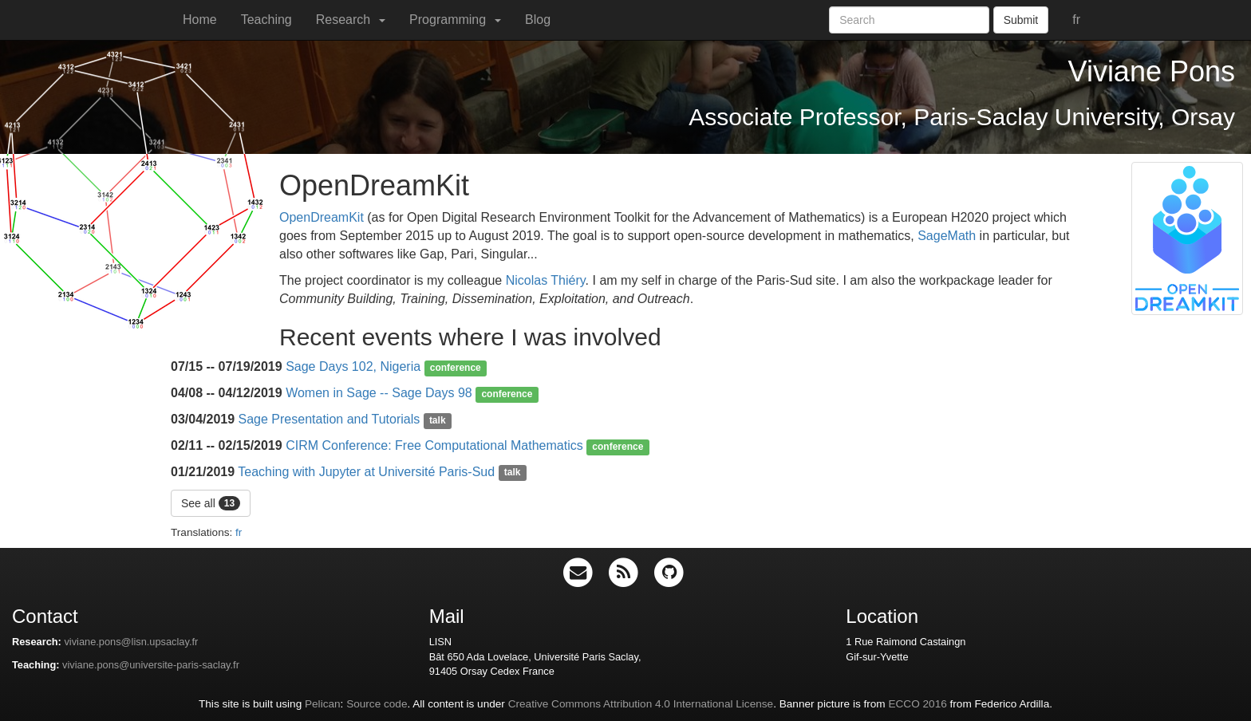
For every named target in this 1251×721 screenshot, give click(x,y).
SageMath (947, 235)
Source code (376, 704)
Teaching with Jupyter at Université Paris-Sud (366, 472)
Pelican (323, 704)
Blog (538, 19)
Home (200, 19)
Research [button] (350, 19)
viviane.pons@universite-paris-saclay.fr (150, 665)
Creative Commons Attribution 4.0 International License (640, 704)
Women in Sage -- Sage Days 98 (379, 393)
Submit (1021, 20)
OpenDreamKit (321, 217)
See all (210, 503)
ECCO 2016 (917, 704)
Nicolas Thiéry (546, 280)
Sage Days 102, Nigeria (353, 366)
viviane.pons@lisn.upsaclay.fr (131, 642)
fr (1076, 19)
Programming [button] (455, 19)
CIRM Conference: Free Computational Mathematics (434, 445)
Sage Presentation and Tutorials (329, 419)
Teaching (266, 19)
